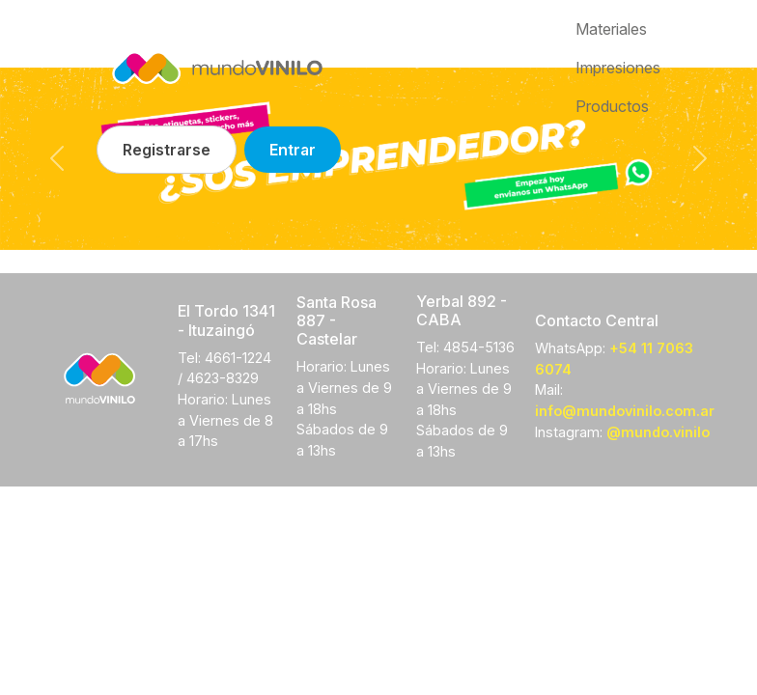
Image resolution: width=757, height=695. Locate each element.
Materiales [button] (611, 29)
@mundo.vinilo (658, 432)
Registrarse (166, 149)
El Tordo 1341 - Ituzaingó (226, 320)
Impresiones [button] (617, 67)
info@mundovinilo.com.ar (625, 411)
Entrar (292, 149)
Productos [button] (612, 106)
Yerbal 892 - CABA (461, 310)
